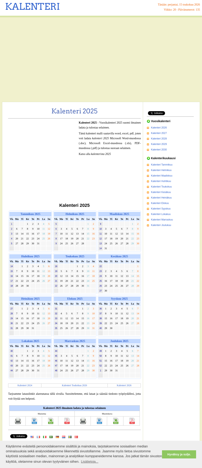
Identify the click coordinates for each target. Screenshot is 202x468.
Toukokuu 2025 (74, 256)
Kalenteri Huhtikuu (161, 181)
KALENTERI (32, 6)
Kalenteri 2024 (25, 385)
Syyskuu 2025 (119, 298)
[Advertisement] (38, 59)
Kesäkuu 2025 (119, 256)
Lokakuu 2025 (30, 341)
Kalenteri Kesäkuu (161, 192)
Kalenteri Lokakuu (161, 214)
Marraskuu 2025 (75, 341)
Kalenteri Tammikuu (161, 164)
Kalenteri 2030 (159, 149)
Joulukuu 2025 (119, 341)
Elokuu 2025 (74, 298)
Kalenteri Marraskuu (162, 219)
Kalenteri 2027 (159, 133)
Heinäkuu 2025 (30, 298)
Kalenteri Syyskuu (161, 208)
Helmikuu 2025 (74, 214)
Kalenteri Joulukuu (161, 225)
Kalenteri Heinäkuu (161, 197)
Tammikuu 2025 (30, 214)
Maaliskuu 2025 (119, 214)
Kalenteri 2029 (159, 144)
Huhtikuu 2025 (30, 256)
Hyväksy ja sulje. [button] (179, 454)
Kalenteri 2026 (124, 385)
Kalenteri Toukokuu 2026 (74, 385)
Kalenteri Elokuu (160, 203)
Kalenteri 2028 (159, 138)
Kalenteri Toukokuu (161, 186)
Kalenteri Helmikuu (161, 170)
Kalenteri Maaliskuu (161, 175)
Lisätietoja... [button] (89, 461)
